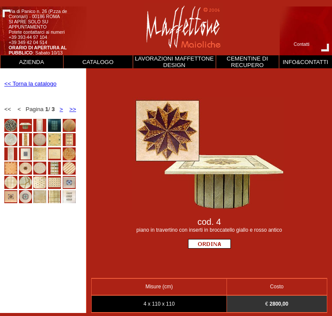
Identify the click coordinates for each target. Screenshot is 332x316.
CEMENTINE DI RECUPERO (247, 61)
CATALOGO (97, 62)
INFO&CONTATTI (305, 62)
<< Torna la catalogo (30, 83)
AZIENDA (31, 62)
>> (72, 109)
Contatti (302, 44)
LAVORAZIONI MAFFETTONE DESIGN (174, 61)
